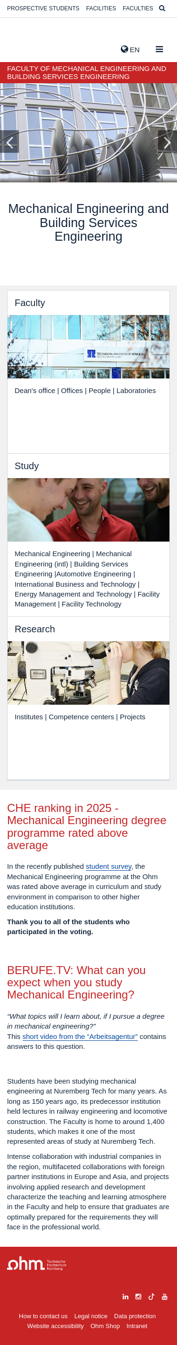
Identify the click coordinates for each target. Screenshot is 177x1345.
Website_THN (21, 47)
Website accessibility (55, 1325)
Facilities (101, 8)
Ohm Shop (105, 1325)
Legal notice (91, 1316)
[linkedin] (125, 1295)
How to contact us (43, 1316)
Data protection (135, 1316)
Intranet (136, 1325)
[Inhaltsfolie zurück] (9, 141)
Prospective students (43, 8)
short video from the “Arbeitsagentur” (80, 1036)
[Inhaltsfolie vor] (167, 141)
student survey (108, 866)
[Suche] (162, 8)
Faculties (138, 8)
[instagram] (138, 1295)
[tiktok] (151, 1295)
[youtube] (165, 1295)
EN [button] (130, 49)
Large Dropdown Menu (37, 1263)
